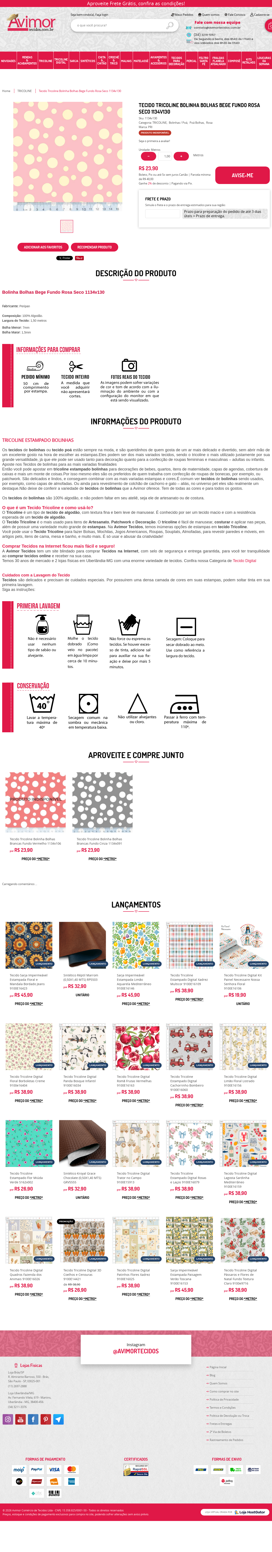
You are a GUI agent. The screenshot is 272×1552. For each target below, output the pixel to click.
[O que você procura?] (170, 25)
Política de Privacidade (224, 1399)
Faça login (101, 15)
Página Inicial (218, 1367)
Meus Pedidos (184, 15)
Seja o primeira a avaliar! (154, 141)
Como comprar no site (224, 1391)
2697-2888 (17, 1386)
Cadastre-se (261, 15)
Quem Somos (218, 1383)
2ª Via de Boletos (220, 1432)
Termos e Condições (223, 1408)
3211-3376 (17, 1407)
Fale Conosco (236, 15)
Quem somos (210, 15)
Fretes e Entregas (221, 1424)
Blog (212, 1375)
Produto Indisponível (35, 802)
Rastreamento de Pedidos (226, 1440)
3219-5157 (204, 35)
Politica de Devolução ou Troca (229, 1416)
